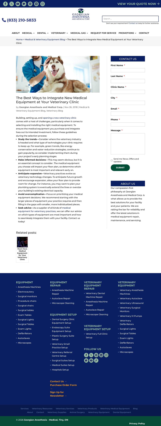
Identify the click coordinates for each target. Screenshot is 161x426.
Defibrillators (25, 333)
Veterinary (58, 33)
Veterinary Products (87, 408)
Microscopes (24, 343)
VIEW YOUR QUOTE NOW (138, 4)
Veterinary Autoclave (131, 298)
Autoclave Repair (61, 298)
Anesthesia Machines (29, 287)
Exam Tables (24, 315)
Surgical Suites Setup (63, 360)
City (114, 98)
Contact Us (58, 381)
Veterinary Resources (42, 408)
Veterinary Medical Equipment (115, 408)
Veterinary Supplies (56, 412)
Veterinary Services (65, 408)
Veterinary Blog (54, 111)
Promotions (126, 33)
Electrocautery (26, 292)
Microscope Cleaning (63, 303)
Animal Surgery (77, 412)
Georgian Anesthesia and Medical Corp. (41, 107)
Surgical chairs (26, 305)
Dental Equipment (122, 412)
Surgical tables (26, 310)
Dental (41, 33)
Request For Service (103, 33)
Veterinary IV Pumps (131, 316)
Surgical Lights (26, 319)
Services (25, 408)
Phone (115, 119)
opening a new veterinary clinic (59, 118)
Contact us (133, 23)
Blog (135, 408)
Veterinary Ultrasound (132, 303)
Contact (144, 33)
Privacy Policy (137, 423)
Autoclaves (24, 338)
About (16, 33)
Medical (27, 33)
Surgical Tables (26, 324)
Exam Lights (24, 329)
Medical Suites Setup (63, 365)
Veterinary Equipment (99, 412)
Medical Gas (78, 33)
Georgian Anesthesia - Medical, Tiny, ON (46, 420)
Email (115, 109)
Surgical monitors (27, 296)
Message (116, 130)
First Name (118, 65)
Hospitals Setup (60, 369)
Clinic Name (118, 87)
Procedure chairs (27, 301)
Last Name (118, 76)
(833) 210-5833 (19, 20)
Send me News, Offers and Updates (126, 160)
